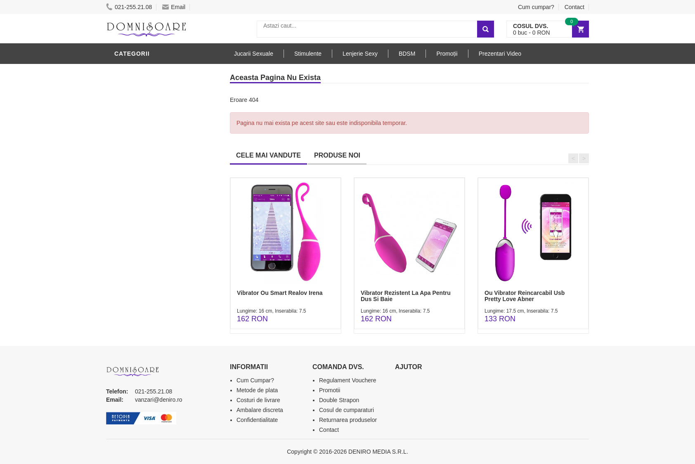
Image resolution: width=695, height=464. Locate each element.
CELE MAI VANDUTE (268, 155)
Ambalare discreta (259, 410)
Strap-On (131, 195)
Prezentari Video (500, 53)
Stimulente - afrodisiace (157, 71)
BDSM (124, 158)
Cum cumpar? (536, 7)
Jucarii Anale (138, 170)
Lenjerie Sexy (139, 133)
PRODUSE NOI (337, 155)
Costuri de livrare (258, 400)
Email (173, 7)
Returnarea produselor (348, 420)
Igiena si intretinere (149, 121)
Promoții (446, 53)
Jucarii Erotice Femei (151, 182)
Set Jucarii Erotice (148, 220)
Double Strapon (339, 400)
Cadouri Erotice (143, 207)
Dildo (125, 145)
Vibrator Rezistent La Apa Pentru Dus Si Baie (406, 296)
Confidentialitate (257, 420)
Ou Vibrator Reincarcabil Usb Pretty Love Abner (525, 296)
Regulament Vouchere (347, 380)
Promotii (329, 390)
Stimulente (307, 53)
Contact (574, 7)
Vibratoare (135, 96)
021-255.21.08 (129, 7)
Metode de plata (257, 390)
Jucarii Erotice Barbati (155, 83)
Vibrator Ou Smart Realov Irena (279, 293)
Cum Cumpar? (255, 380)
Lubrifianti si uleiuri (150, 108)
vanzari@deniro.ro (158, 399)
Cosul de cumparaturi (346, 410)
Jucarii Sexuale (253, 53)
